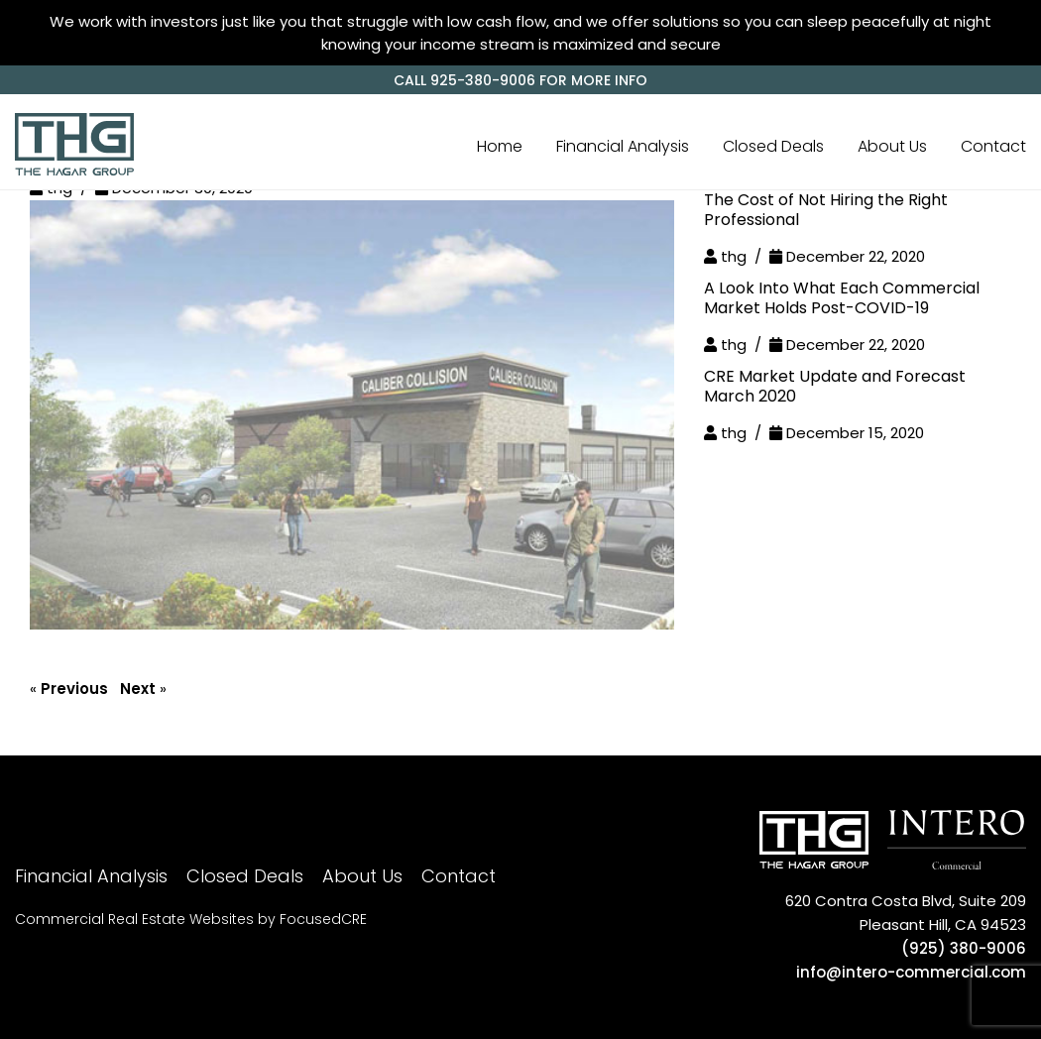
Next (138, 688)
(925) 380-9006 (963, 948)
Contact (993, 146)
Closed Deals (773, 146)
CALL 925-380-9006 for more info (520, 80)
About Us (892, 146)
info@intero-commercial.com (911, 972)
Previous (74, 688)
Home (499, 146)
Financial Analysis (622, 146)
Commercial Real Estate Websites (134, 919)
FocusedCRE (323, 919)
